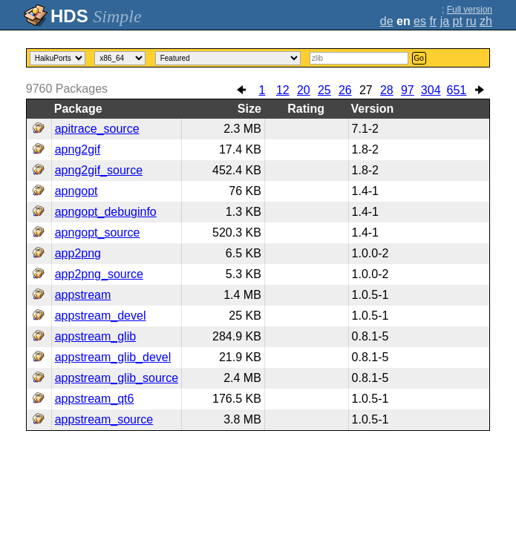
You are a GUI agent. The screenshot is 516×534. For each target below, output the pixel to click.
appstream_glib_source (116, 378)
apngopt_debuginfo (106, 211)
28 (386, 90)
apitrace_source (97, 128)
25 (324, 90)
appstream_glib (95, 336)
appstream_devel (100, 315)
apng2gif (77, 149)
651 (457, 90)
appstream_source (104, 419)
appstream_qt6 (94, 398)
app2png (78, 253)
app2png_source (99, 274)
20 (303, 90)
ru (471, 21)
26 (345, 90)
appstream (83, 295)
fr (433, 21)
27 (366, 90)
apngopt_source (97, 232)
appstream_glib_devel (113, 357)
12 (283, 90)
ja (444, 21)
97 (407, 90)
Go (419, 58)
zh (486, 21)
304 (431, 90)
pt (458, 21)
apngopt (76, 191)
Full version (469, 9)
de (386, 21)
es (420, 21)
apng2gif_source (99, 170)
